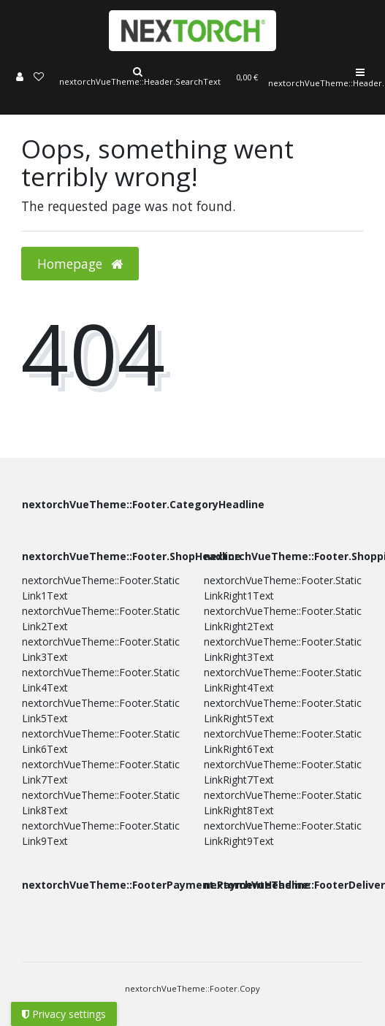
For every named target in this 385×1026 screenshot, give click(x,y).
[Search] (137, 77)
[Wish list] (38, 77)
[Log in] (19, 77)
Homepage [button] (80, 263)
